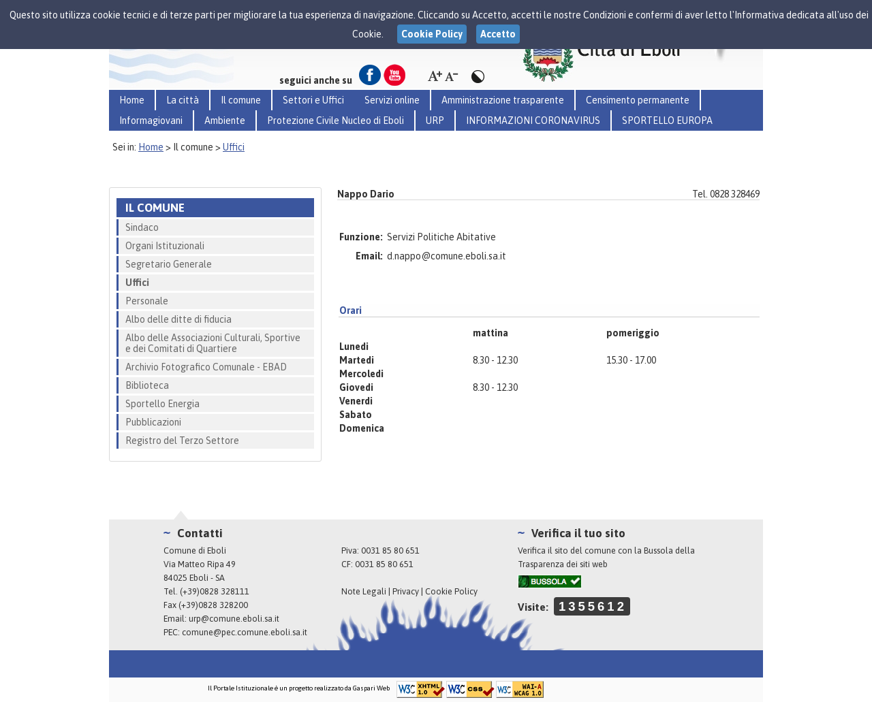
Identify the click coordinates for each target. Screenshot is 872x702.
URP (435, 120)
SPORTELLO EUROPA (667, 120)
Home (131, 100)
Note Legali (363, 591)
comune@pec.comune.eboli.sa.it (244, 632)
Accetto (498, 34)
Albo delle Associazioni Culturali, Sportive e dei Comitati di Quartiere (212, 343)
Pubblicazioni (153, 422)
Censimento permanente (637, 100)
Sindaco (142, 227)
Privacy (405, 591)
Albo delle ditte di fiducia (178, 319)
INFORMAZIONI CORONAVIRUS (533, 120)
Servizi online (392, 100)
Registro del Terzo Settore (182, 440)
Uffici (234, 147)
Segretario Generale (168, 264)
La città (182, 100)
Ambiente (224, 120)
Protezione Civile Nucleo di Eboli (335, 120)
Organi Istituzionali (164, 245)
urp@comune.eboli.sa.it (234, 618)
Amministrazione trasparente (502, 100)
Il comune (241, 100)
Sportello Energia (162, 403)
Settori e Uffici (313, 100)
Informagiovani (151, 120)
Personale (146, 301)
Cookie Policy (451, 591)
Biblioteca (147, 385)
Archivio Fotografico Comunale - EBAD (206, 367)
